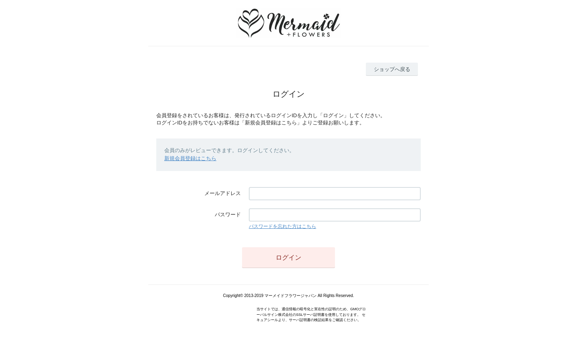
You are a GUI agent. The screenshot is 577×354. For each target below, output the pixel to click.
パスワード (228, 215)
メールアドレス (222, 193)
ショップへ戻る (392, 69)
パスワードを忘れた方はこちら (282, 226)
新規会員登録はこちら (190, 158)
